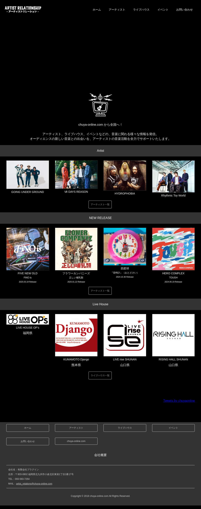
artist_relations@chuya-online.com (34, 483)
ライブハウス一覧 (100, 375)
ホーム (97, 9)
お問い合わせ (184, 9)
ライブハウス (141, 9)
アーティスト (117, 9)
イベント (162, 9)
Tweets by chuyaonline (179, 400)
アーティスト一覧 (100, 204)
